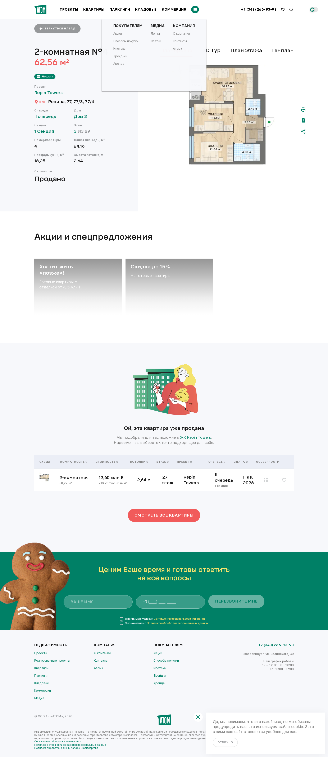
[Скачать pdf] (303, 120)
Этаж (161, 461)
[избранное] (283, 10)
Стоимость (107, 461)
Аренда (159, 683)
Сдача (240, 461)
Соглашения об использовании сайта (179, 618)
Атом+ (98, 668)
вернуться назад (57, 28)
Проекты (69, 9)
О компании (102, 653)
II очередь (47, 116)
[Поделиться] (303, 131)
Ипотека (160, 668)
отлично (225, 742)
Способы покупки (166, 660)
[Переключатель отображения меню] (195, 9)
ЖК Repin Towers (195, 437)
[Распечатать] (303, 109)
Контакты (101, 660)
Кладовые (146, 9)
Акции (158, 653)
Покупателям (168, 645)
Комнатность (73, 461)
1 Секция (46, 131)
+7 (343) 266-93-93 (259, 9)
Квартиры (93, 9)
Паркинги (119, 9)
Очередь (216, 461)
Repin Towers (50, 93)
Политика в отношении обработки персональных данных (70, 744)
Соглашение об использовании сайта (57, 741)
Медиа (39, 698)
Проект (184, 461)
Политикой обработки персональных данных (177, 623)
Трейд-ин (160, 675)
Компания (105, 645)
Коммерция (174, 9)
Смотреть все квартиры (164, 515)
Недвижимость (50, 645)
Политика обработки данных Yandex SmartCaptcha (66, 747)
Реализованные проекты (52, 660)
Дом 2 (82, 116)
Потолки (138, 461)
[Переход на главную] (40, 9)
